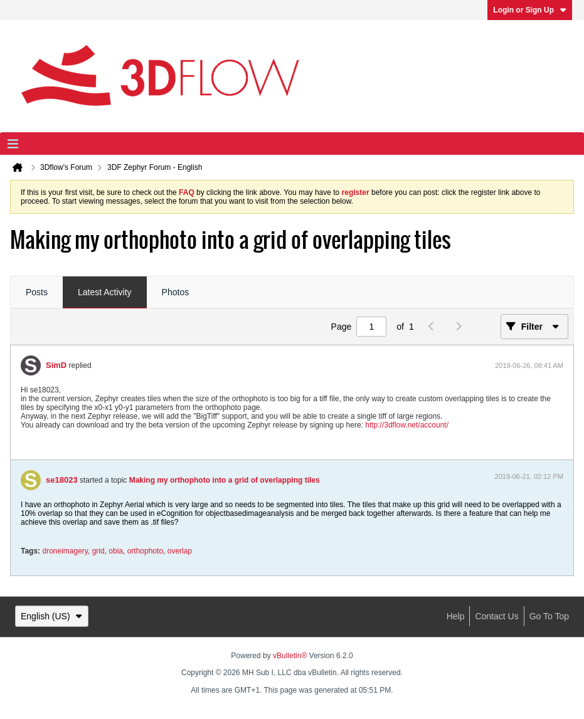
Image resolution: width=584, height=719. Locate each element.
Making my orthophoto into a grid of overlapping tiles (224, 480)
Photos (175, 292)
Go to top (549, 616)
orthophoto (145, 551)
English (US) (52, 616)
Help (456, 616)
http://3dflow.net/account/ (407, 425)
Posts (37, 292)
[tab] (37, 292)
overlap (179, 551)
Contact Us (496, 616)
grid (98, 551)
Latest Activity (105, 292)
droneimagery (64, 551)
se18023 (62, 480)
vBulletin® (290, 655)
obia (116, 551)
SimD (56, 365)
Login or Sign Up (529, 10)
